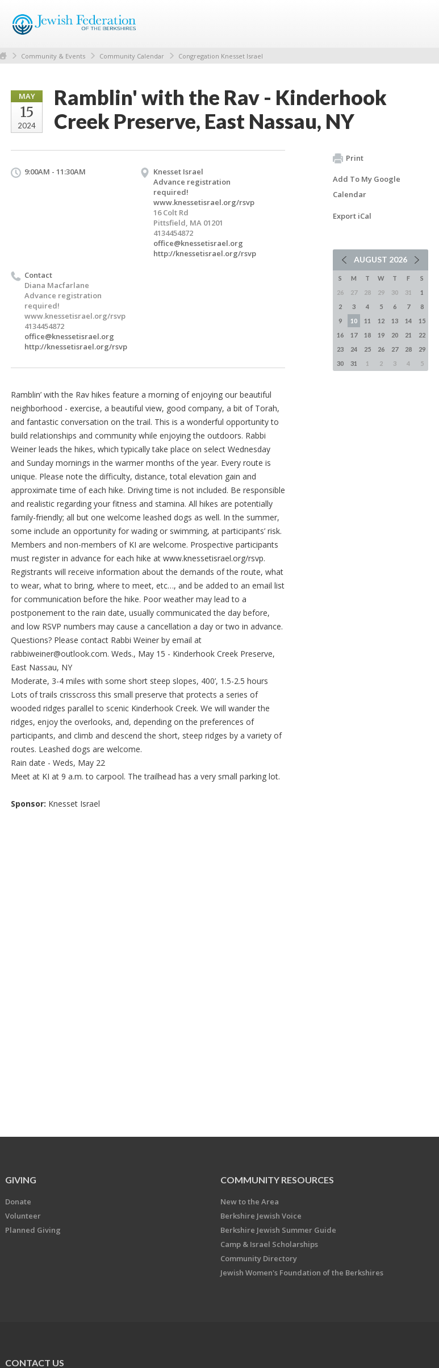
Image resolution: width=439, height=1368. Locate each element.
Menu (415, 24)
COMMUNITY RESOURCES (277, 1179)
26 (381, 349)
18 (367, 335)
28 (408, 349)
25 (367, 349)
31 (353, 363)
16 (340, 335)
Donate (18, 1201)
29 (422, 349)
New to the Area (249, 1201)
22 (422, 335)
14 (408, 320)
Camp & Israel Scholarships (269, 1244)
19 (381, 335)
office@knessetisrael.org (198, 243)
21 (408, 335)
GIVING (20, 1179)
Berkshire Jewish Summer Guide (278, 1230)
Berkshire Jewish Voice (261, 1216)
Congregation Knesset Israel (220, 56)
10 (353, 320)
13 (394, 320)
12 (381, 320)
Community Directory (258, 1258)
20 (394, 335)
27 (394, 349)
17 (353, 335)
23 (340, 349)
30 (340, 363)
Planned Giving (33, 1230)
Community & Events (53, 56)
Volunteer (23, 1216)
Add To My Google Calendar (366, 186)
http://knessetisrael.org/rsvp (204, 253)
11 (367, 320)
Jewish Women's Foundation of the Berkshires (301, 1272)
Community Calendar (131, 56)
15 (422, 320)
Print (348, 158)
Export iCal (352, 216)
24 (353, 349)
